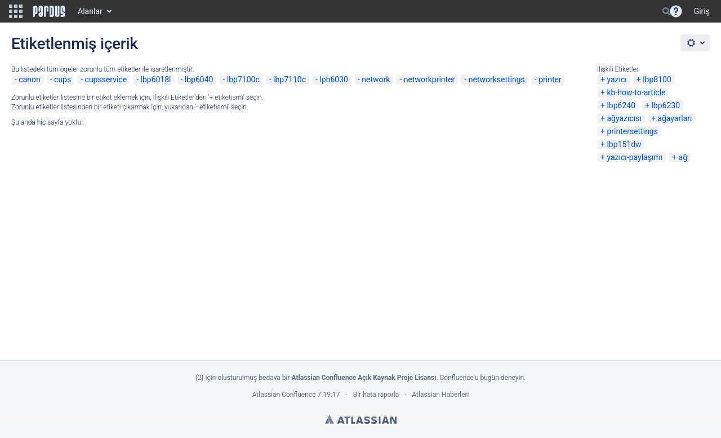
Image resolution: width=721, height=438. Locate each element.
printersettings (632, 131)
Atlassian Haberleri (440, 395)
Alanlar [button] (90, 11)
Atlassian (361, 419)
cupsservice (106, 79)
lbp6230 (665, 105)
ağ (683, 157)
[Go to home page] (49, 11)
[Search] (666, 11)
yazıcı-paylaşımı (634, 157)
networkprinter (429, 79)
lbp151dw (624, 144)
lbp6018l (156, 79)
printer (550, 79)
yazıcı (616, 79)
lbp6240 (621, 105)
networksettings (497, 79)
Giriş (702, 11)
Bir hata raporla (376, 395)
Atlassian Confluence (284, 395)
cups (62, 79)
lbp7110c (289, 79)
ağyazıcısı (624, 118)
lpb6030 (333, 79)
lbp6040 (199, 79)
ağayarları (674, 118)
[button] (16, 11)
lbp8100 (657, 79)
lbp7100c (243, 79)
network (376, 79)
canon (29, 79)
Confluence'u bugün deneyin (482, 378)
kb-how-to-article (636, 92)
